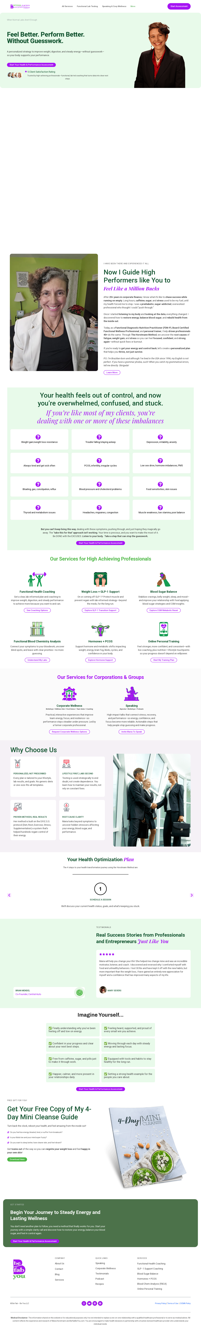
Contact (59, 1275)
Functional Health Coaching (151, 1270)
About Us (59, 1270)
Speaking (100, 1269)
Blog (57, 1280)
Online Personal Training (149, 1295)
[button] (9, 900)
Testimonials (102, 1280)
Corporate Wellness (105, 1274)
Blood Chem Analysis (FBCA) (152, 1290)
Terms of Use (172, 1310)
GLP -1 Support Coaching (150, 1275)
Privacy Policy (160, 1310)
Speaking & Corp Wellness (114, 6)
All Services (67, 6)
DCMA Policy (185, 1310)
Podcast (99, 1285)
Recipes (99, 1290)
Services (59, 1286)
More (132, 6)
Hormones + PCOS (147, 1285)
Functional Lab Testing (87, 6)
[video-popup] (79, 997)
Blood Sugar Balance (147, 1280)
